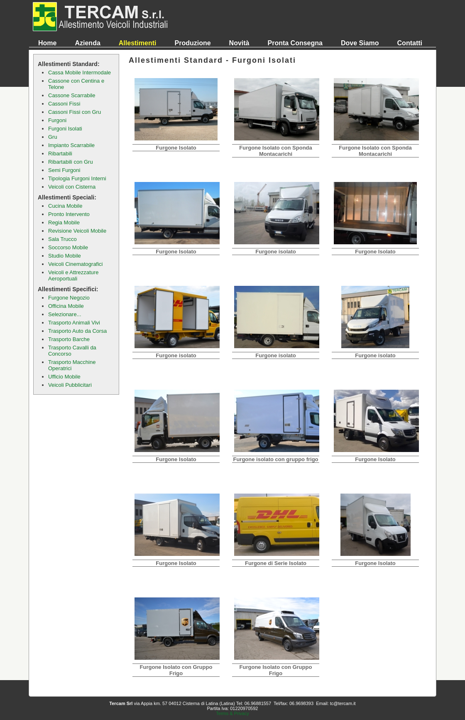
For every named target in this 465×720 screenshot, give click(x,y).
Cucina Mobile (65, 206)
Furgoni (57, 120)
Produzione (192, 43)
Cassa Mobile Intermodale (79, 72)
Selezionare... (64, 314)
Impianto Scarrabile (71, 145)
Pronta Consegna (295, 43)
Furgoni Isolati (65, 128)
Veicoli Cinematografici (75, 264)
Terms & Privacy (232, 713)
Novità (239, 43)
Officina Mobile (66, 306)
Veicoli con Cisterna (71, 187)
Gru (52, 137)
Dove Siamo (360, 43)
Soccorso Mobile (68, 247)
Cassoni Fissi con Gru (74, 112)
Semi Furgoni (64, 170)
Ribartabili (60, 153)
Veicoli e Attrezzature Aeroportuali (73, 275)
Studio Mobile (64, 256)
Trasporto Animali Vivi (74, 322)
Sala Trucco (62, 239)
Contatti (409, 43)
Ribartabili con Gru (70, 162)
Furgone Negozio (69, 298)
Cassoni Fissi (64, 104)
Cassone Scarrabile (71, 95)
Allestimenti (138, 43)
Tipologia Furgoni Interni (77, 178)
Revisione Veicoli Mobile (77, 231)
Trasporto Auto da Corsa (77, 331)
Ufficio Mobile (64, 377)
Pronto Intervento (69, 214)
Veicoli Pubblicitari (70, 385)
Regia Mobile (64, 222)
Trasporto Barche (69, 339)
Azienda (87, 43)
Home (47, 43)
